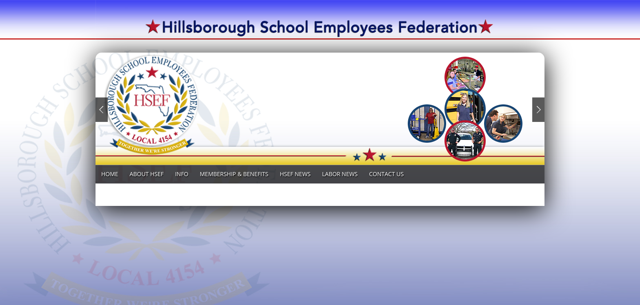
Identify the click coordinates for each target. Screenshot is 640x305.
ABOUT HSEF (147, 174)
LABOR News (340, 174)
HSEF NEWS (295, 174)
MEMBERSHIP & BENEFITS (234, 174)
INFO (182, 174)
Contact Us (386, 174)
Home (109, 174)
